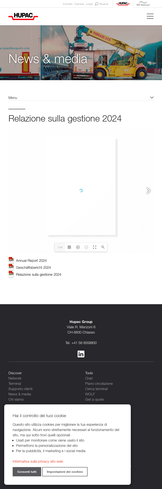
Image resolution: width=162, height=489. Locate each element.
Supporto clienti (20, 388)
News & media (19, 394)
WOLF (90, 394)
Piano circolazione (99, 383)
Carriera (79, 3)
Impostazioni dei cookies (65, 471)
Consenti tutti (26, 471)
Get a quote (94, 399)
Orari (89, 378)
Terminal (14, 383)
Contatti (68, 3)
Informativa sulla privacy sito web (38, 461)
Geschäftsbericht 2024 (33, 267)
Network (15, 378)
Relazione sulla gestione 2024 (38, 274)
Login (89, 3)
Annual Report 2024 (31, 260)
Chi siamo (16, 399)
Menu (12, 97)
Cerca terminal (96, 388)
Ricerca (101, 4)
